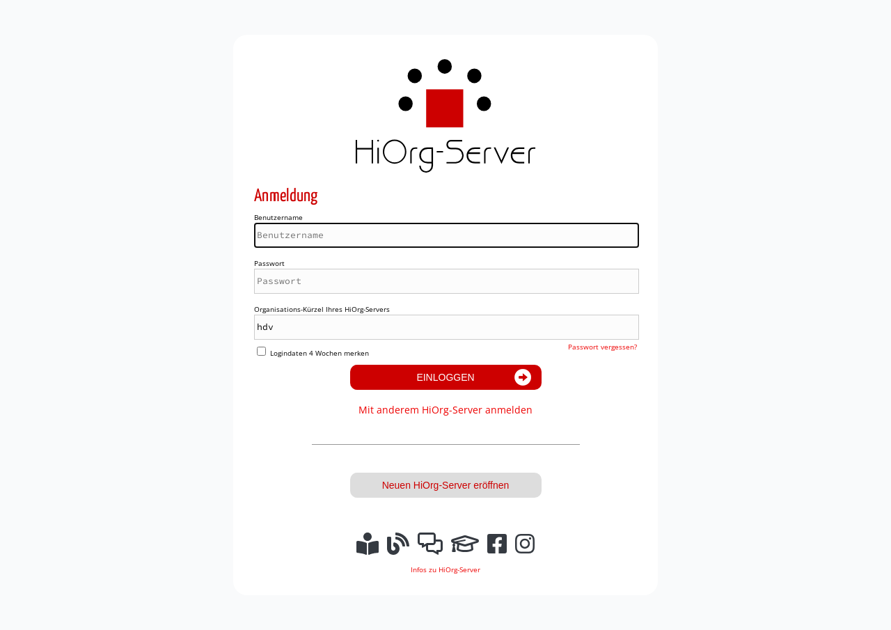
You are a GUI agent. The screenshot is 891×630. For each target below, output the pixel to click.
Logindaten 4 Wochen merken (319, 353)
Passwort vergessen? (602, 347)
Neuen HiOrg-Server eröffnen (446, 485)
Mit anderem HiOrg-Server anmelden (445, 409)
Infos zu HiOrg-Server (445, 569)
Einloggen (445, 377)
